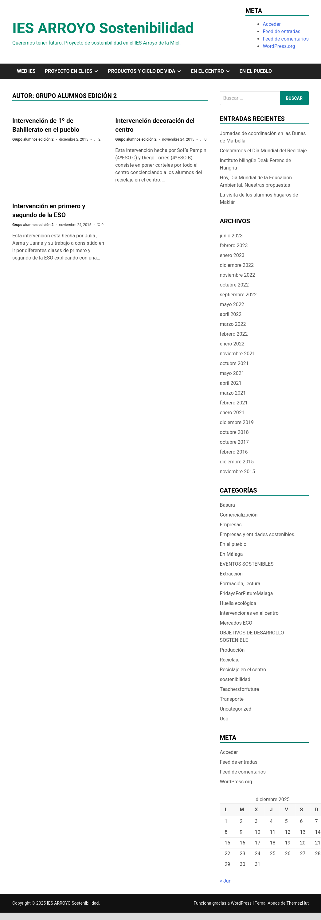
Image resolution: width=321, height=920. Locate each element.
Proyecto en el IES (74, 71)
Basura (227, 505)
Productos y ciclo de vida (147, 71)
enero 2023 (232, 255)
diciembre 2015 (237, 462)
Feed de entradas (281, 31)
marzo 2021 (233, 393)
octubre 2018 (234, 432)
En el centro (213, 71)
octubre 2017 (234, 442)
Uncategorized (236, 709)
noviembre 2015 (237, 471)
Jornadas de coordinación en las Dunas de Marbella (263, 137)
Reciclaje (230, 660)
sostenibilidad (235, 679)
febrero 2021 (234, 403)
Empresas (231, 525)
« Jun (226, 881)
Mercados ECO (236, 623)
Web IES (26, 71)
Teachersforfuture (239, 689)
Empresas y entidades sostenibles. (258, 534)
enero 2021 (232, 412)
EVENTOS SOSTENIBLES (247, 564)
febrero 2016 (234, 452)
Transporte (232, 699)
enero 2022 (232, 344)
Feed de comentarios (286, 39)
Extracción (231, 574)
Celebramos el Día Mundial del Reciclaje (263, 151)
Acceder (272, 24)
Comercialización (239, 515)
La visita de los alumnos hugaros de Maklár (259, 198)
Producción (232, 650)
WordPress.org (279, 46)
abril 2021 (231, 383)
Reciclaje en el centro (243, 669)
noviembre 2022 (237, 275)
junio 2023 (231, 236)
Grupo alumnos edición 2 (32, 139)
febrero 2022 (234, 334)
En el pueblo (256, 71)
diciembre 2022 (237, 265)
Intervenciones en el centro (249, 613)
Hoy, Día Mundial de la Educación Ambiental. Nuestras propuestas (256, 181)
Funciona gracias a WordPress (223, 903)
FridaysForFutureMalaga (246, 593)
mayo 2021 (232, 373)
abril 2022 (231, 314)
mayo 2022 (232, 304)
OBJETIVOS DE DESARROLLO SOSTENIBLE (252, 636)
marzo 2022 (233, 324)
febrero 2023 (234, 245)
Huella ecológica (238, 603)
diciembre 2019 (237, 422)
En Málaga (231, 554)
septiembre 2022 (238, 295)
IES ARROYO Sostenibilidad (103, 28)
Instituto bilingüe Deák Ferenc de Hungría (255, 164)
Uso (224, 719)
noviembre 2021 (237, 354)
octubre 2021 (234, 363)
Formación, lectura (240, 584)
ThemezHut (298, 903)
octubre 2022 (234, 285)
